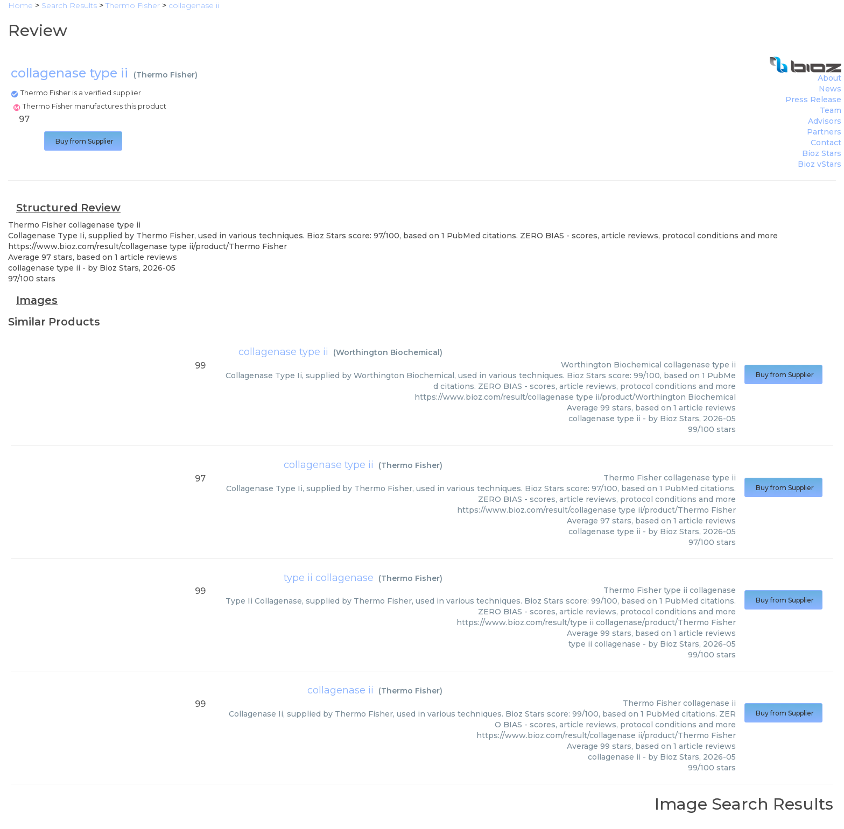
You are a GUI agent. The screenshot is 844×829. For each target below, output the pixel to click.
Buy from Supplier (83, 141)
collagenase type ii (283, 352)
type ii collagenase (329, 578)
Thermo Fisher (165, 75)
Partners (824, 132)
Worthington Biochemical (388, 352)
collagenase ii (340, 690)
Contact (826, 142)
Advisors (824, 121)
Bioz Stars (821, 153)
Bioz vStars (819, 164)
